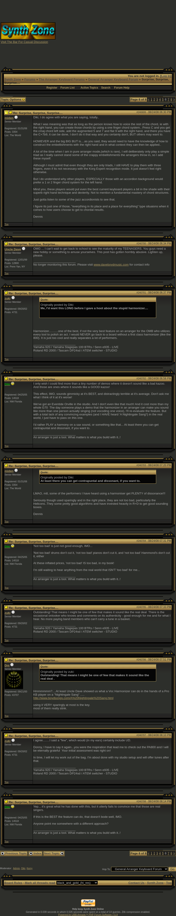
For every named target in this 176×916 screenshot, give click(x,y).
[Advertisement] (115, 33)
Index (35, 853)
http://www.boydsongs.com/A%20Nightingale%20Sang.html (73, 698)
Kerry (29, 868)
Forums (29, 79)
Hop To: (106, 869)
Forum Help (121, 87)
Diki (23, 868)
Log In (166, 76)
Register (51, 87)
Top (6, 224)
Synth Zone (12, 79)
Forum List (67, 87)
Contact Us (136, 882)
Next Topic (54, 853)
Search (105, 87)
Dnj (7, 665)
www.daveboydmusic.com (111, 264)
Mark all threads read (40, 882)
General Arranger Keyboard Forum (113, 79)
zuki (8, 298)
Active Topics (89, 87)
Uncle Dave (13, 249)
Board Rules (13, 882)
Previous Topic (14, 853)
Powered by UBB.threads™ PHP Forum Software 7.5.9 (88, 914)
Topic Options (13, 99)
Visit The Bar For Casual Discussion (24, 42)
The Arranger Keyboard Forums (62, 79)
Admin (16, 868)
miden (9, 118)
